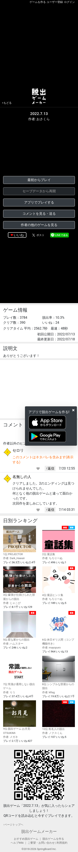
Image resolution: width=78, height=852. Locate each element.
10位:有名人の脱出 (58, 715)
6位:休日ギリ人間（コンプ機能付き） (58, 628)
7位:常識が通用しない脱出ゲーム (19, 673)
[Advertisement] (39, 45)
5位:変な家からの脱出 (19, 626)
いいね (19, 235)
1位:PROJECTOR (19, 541)
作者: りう (9, 692)
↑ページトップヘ (13, 824)
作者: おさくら (39, 119)
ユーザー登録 (55, 2)
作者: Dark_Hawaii (14, 558)
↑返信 (50, 468)
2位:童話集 (58, 541)
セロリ (18, 450)
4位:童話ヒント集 (58, 581)
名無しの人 (21, 477)
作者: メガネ (10, 736)
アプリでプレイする (39, 202)
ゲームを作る (38, 2)
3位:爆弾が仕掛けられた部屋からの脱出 (19, 583)
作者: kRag (48, 692)
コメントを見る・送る (39, 214)
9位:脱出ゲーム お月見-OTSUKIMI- (19, 717)
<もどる (7, 102)
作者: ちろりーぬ (52, 558)
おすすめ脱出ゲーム (26, 838)
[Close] (73, 410)
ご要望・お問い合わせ (41, 842)
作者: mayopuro (51, 647)
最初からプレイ (39, 180)
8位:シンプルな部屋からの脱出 (58, 673)
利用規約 (62, 842)
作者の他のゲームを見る (39, 225)
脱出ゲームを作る (53, 838)
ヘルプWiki (17, 842)
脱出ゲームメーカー (39, 831)
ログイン (69, 2)
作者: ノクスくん (52, 733)
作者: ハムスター (13, 643)
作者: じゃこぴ (12, 603)
